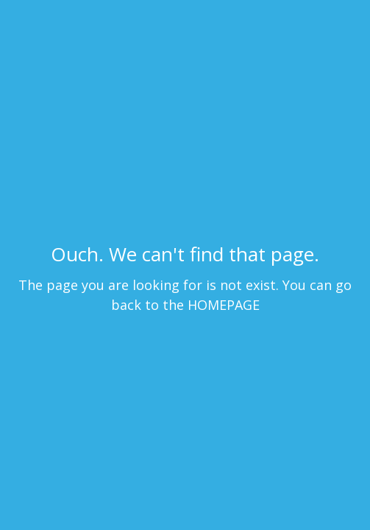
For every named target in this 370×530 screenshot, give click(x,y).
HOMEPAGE (224, 305)
